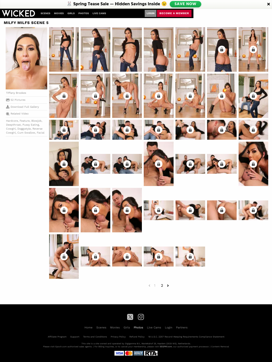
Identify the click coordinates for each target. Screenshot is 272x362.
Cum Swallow (26, 132)
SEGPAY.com (166, 346)
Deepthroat (13, 124)
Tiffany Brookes (16, 92)
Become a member (174, 13)
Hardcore (12, 120)
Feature (25, 120)
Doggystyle (24, 128)
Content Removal (220, 346)
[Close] (268, 4)
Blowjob (36, 120)
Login (151, 13)
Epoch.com (61, 346)
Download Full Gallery (22, 106)
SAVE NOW (185, 4)
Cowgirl (11, 128)
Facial (40, 132)
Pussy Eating (30, 124)
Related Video (17, 113)
